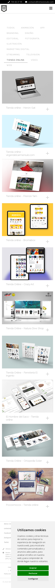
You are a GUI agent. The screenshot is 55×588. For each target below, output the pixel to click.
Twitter (6, 542)
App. (42, 28)
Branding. (13, 33)
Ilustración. (14, 44)
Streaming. (13, 54)
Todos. (11, 28)
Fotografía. (32, 38)
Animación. (27, 28)
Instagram (8, 538)
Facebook (7, 533)
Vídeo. (34, 60)
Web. (9, 65)
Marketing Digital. (18, 49)
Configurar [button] (33, 578)
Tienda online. (16, 60)
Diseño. (29, 33)
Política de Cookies (10, 574)
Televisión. (33, 54)
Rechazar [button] (33, 573)
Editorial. (13, 38)
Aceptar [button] (33, 568)
